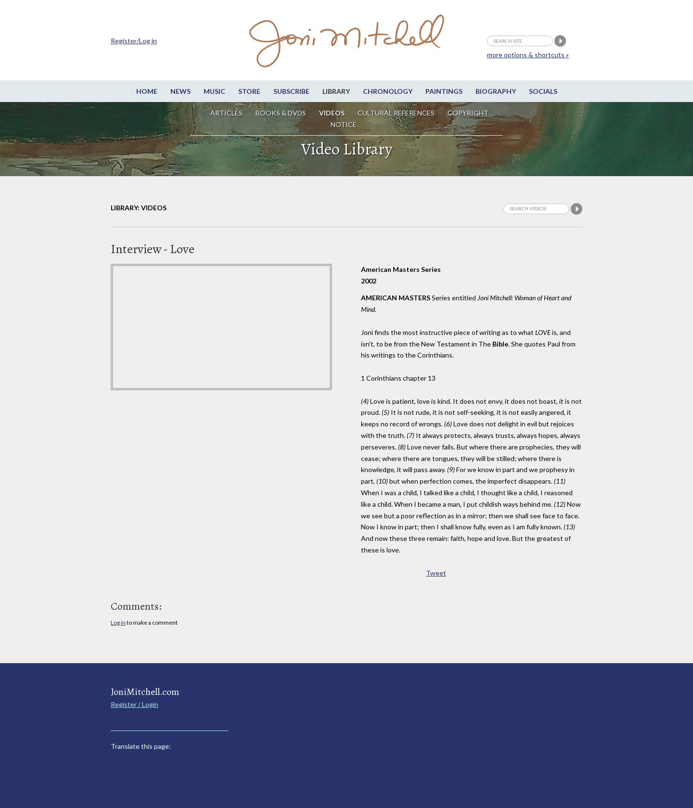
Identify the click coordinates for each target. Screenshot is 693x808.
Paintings (443, 91)
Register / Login (134, 704)
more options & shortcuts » (528, 55)
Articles (226, 113)
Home (146, 91)
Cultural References (396, 113)
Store (249, 91)
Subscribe (291, 91)
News (180, 91)
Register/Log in (134, 41)
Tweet (436, 573)
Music (214, 91)
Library (336, 91)
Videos (332, 113)
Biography (495, 91)
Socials (543, 91)
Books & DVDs (281, 113)
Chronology (387, 91)
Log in (118, 622)
